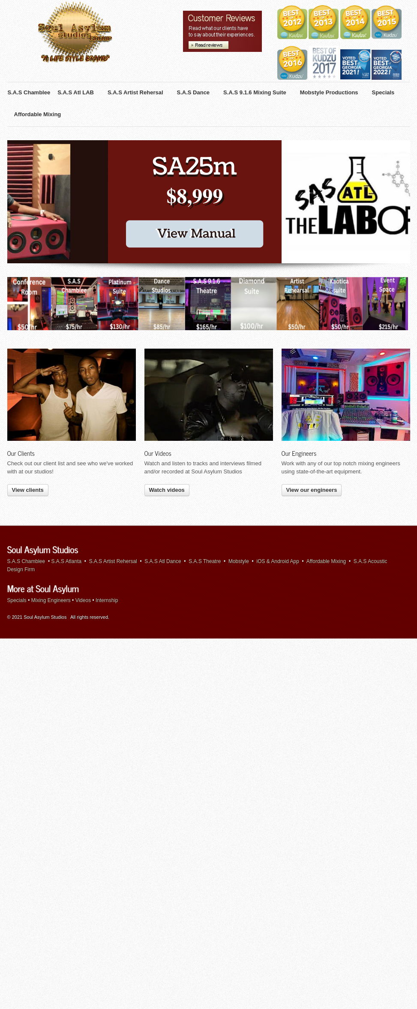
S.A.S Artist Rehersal (113, 477)
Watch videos (167, 406)
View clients (28, 406)
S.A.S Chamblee (26, 477)
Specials (17, 516)
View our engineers (311, 406)
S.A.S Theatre (205, 477)
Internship (107, 516)
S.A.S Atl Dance (162, 477)
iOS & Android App (278, 477)
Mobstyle (238, 477)
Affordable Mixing (326, 477)
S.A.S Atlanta (66, 477)
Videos (83, 516)
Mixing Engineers (51, 516)
